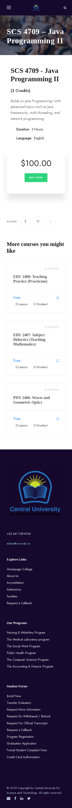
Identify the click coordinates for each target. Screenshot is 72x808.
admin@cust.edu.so (18, 543)
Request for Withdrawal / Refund (28, 716)
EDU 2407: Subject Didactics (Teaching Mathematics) (29, 339)
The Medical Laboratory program (28, 639)
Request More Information (24, 709)
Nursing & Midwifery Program (26, 632)
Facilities (12, 596)
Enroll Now (14, 696)
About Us (13, 576)
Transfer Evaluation (19, 703)
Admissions (14, 589)
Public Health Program (21, 653)
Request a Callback (19, 603)
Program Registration (20, 736)
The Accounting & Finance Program (30, 666)
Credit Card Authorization (23, 757)
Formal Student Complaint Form (27, 750)
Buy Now (36, 177)
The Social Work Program (23, 646)
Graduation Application (21, 743)
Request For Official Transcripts (27, 723)
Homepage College (19, 569)
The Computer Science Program (28, 659)
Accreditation (15, 582)
